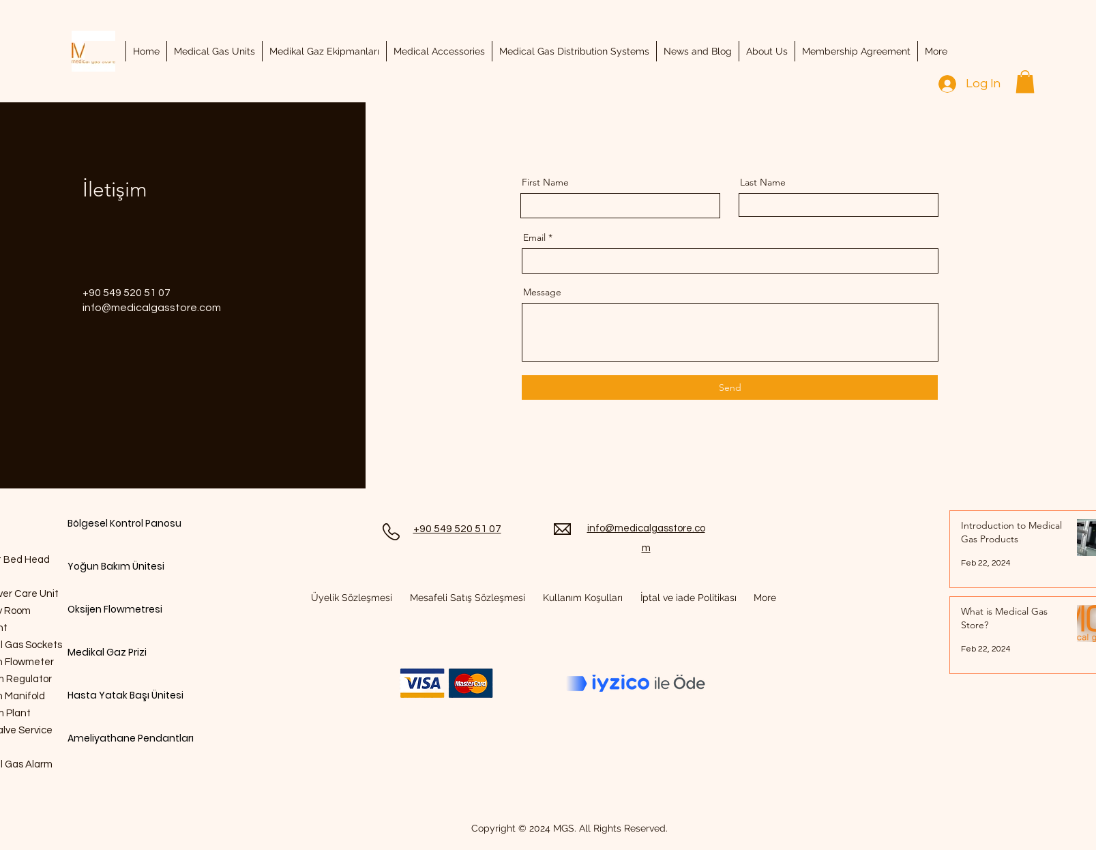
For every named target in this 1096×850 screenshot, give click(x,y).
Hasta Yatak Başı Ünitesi (116, 695)
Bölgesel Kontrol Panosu (116, 523)
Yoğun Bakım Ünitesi (116, 566)
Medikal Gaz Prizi (107, 652)
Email (534, 237)
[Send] (730, 387)
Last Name (763, 182)
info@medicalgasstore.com (152, 307)
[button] (1025, 81)
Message (542, 292)
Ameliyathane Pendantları (116, 738)
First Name (545, 182)
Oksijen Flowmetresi (115, 609)
